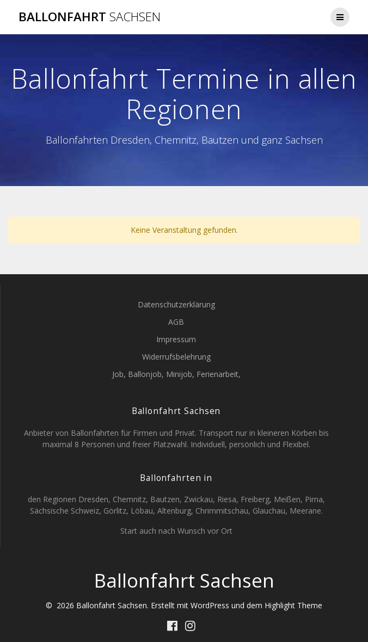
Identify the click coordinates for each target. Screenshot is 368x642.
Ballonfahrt (90, 17)
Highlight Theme (293, 605)
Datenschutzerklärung (176, 304)
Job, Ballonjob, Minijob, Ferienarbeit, (176, 374)
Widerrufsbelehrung (176, 356)
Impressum (176, 339)
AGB (176, 322)
